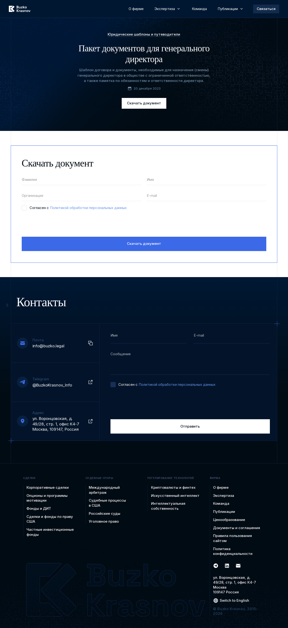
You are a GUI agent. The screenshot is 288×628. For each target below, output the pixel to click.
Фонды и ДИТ (38, 508)
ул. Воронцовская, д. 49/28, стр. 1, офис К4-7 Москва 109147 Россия (234, 585)
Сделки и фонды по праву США (49, 519)
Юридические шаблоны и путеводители (144, 34)
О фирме (221, 487)
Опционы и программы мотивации (47, 498)
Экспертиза (223, 496)
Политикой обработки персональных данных (88, 208)
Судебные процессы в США (107, 503)
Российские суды (104, 513)
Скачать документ (144, 103)
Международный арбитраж (104, 490)
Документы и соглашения (236, 528)
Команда (221, 503)
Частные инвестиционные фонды (50, 532)
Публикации (224, 512)
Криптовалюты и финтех (173, 487)
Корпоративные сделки (47, 487)
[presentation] (58, 224)
